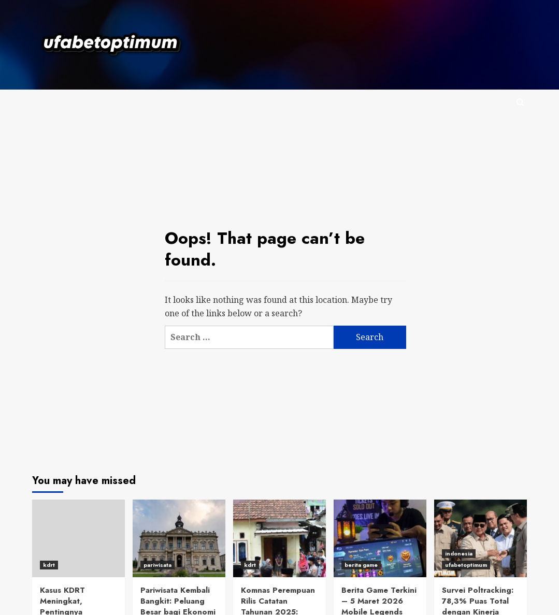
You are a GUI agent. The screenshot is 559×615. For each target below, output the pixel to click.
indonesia (458, 553)
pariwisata (157, 565)
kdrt (49, 565)
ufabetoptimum (466, 565)
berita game (361, 565)
